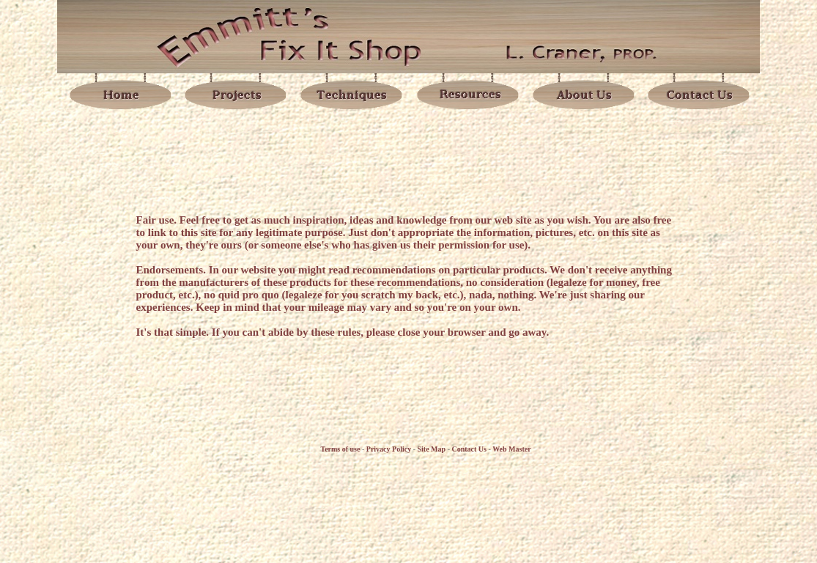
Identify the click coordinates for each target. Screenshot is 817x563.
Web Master (511, 449)
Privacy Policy (388, 449)
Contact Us (469, 449)
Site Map (432, 449)
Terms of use (340, 449)
